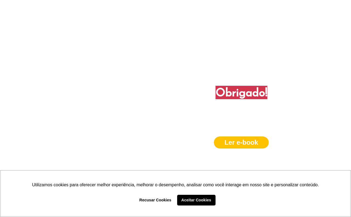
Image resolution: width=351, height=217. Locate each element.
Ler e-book (241, 142)
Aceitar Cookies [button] (196, 200)
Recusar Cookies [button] (155, 200)
